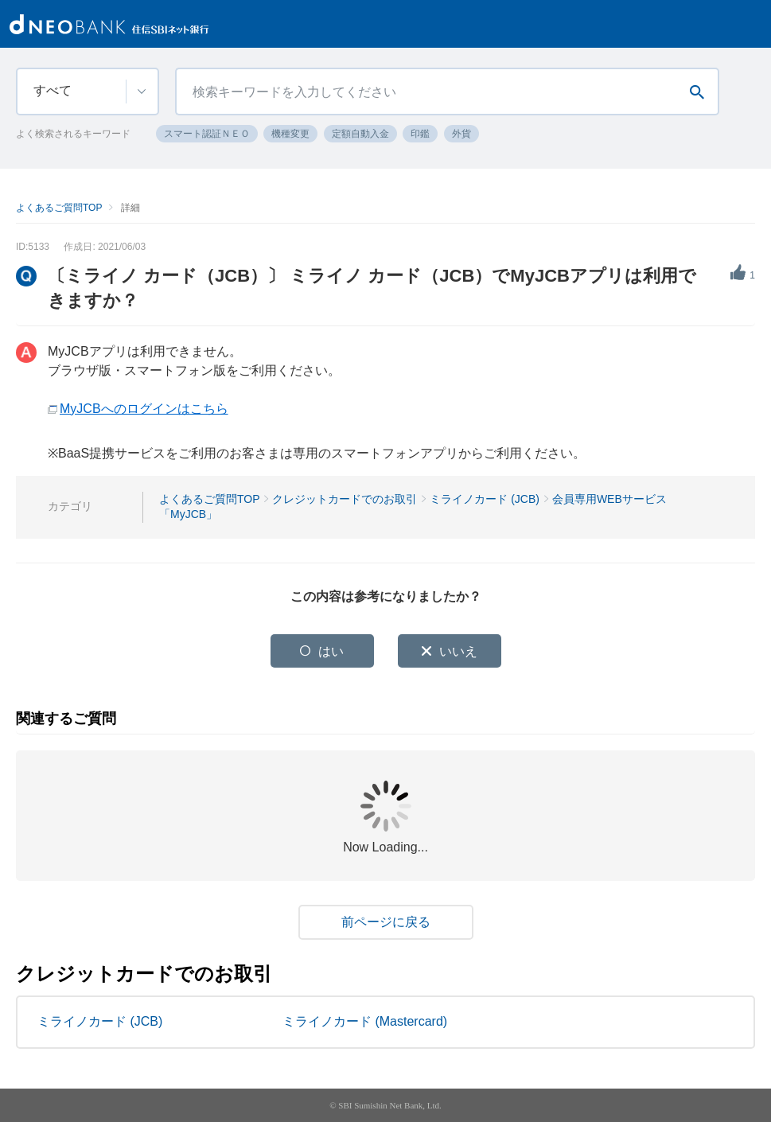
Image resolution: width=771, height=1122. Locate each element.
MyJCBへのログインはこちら (144, 408)
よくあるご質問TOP (59, 207)
